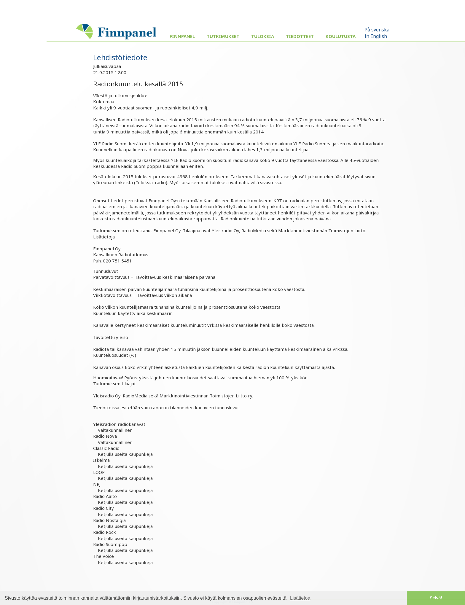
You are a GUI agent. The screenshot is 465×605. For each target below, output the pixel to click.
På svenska (376, 29)
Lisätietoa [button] (300, 598)
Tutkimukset (223, 36)
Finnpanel (182, 36)
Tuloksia (262, 36)
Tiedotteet (300, 36)
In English (375, 36)
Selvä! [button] (436, 598)
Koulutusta (341, 36)
